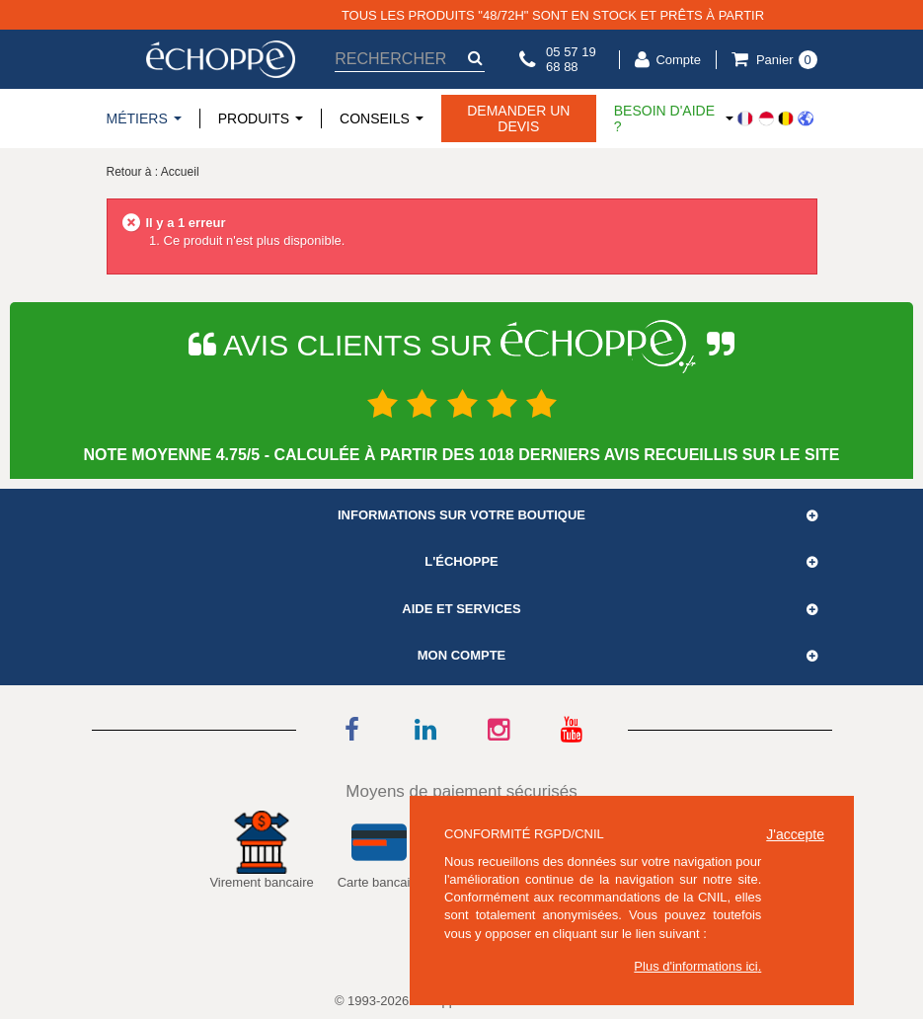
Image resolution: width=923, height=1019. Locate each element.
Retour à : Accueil (153, 172)
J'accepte (795, 834)
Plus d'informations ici (695, 966)
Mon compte (462, 656)
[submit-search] (475, 57)
